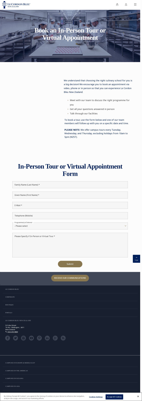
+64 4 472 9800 (12, 332)
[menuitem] (117, 5)
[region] (71, 397)
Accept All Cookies (114, 397)
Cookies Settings (96, 397)
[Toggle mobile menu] (135, 5)
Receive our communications (70, 278)
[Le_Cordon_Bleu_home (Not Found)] (16, 5)
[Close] (138, 396)
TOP (136, 258)
